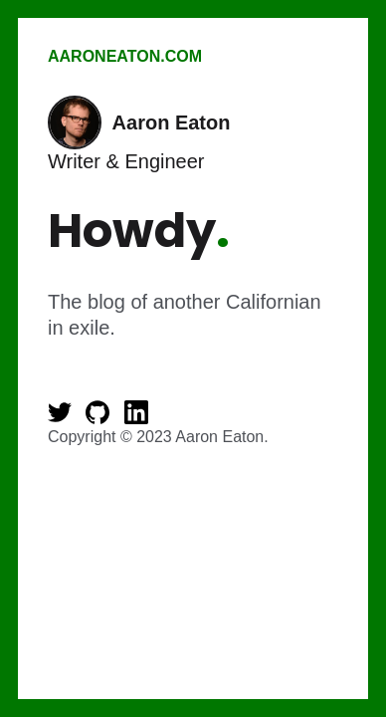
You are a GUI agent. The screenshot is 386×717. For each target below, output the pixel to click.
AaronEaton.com (125, 56)
